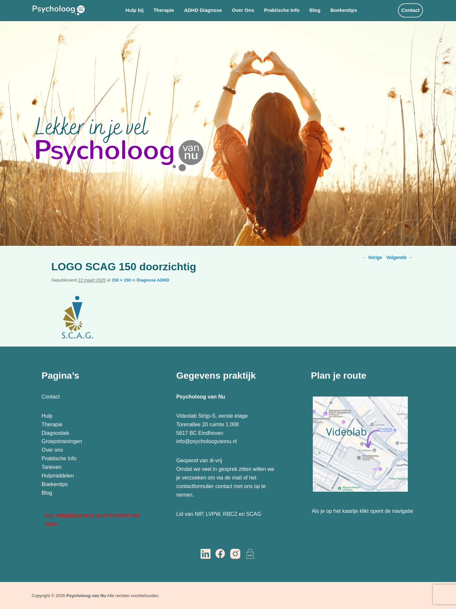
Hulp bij (134, 10)
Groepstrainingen (62, 441)
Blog (314, 10)
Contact (410, 10)
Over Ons (243, 10)
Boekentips (343, 10)
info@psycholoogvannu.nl (206, 441)
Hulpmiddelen (58, 475)
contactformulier (195, 486)
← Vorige (372, 257)
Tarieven (51, 467)
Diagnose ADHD (153, 280)
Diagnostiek (55, 433)
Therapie (163, 10)
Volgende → (399, 257)
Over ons (52, 450)
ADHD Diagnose (203, 10)
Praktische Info (282, 10)
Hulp (48, 416)
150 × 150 (121, 280)
